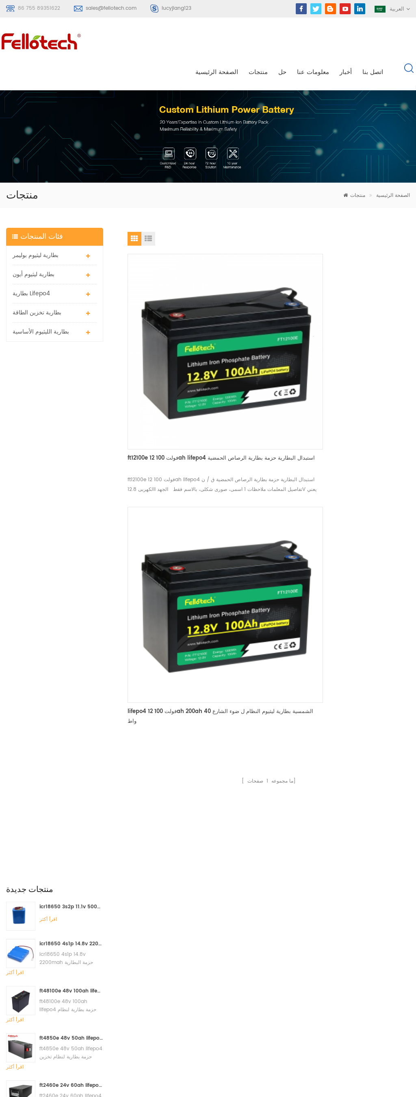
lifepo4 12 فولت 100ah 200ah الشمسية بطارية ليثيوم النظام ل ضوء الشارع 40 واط (266, 328)
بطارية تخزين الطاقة (37, 283)
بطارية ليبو (166, 948)
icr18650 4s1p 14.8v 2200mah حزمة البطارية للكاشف (71, 389)
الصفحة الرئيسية (216, 41)
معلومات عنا (313, 41)
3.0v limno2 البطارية (178, 1007)
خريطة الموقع (258, 992)
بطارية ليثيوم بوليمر (35, 226)
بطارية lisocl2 (170, 1021)
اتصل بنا (372, 41)
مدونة (249, 977)
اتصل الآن (213, 825)
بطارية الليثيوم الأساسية (41, 303)
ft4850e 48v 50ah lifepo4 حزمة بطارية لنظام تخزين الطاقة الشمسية (71, 483)
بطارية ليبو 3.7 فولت (177, 992)
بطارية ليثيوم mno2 (176, 977)
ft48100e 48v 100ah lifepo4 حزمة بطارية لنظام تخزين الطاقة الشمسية (71, 436)
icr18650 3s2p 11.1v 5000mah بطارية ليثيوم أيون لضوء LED (71, 351)
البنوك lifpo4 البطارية (178, 1036)
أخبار (346, 41)
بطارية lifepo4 (31, 264)
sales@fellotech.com (111, 8)
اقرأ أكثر (48, 364)
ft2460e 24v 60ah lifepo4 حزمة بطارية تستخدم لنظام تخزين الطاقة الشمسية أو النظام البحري (71, 530)
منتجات (258, 41)
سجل (22, 978)
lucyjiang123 (176, 8)
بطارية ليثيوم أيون (33, 245)
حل (282, 41)
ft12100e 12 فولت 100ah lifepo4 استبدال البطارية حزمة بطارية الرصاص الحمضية (171, 328)
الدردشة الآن (367, 1090)
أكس (248, 1007)
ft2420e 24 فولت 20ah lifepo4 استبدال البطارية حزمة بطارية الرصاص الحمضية (71, 577)
